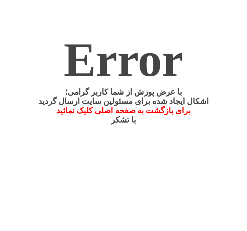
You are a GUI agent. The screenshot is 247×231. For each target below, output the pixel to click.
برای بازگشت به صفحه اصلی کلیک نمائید (123, 110)
